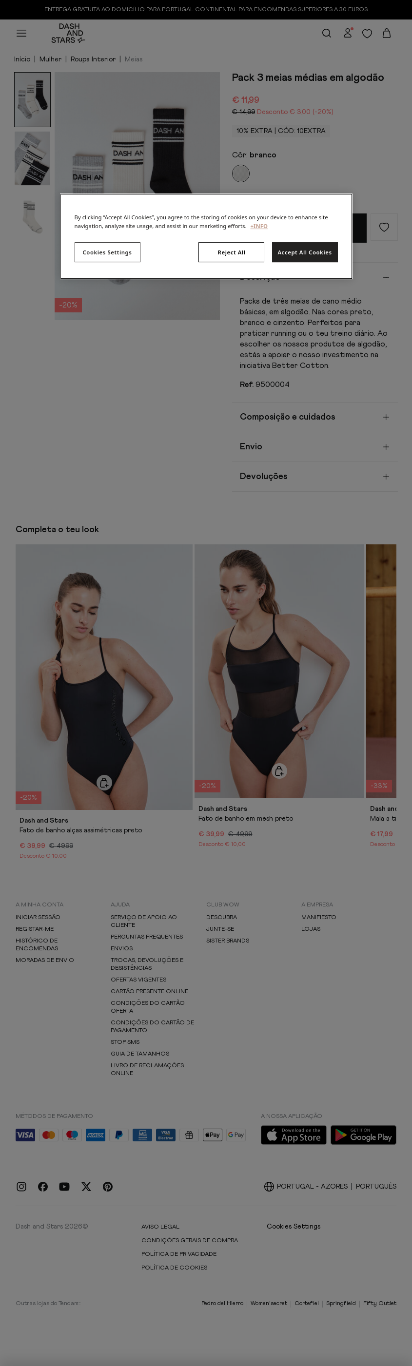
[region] (206, 237)
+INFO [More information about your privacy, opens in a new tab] (259, 226)
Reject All (232, 252)
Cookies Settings (107, 252)
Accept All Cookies (304, 252)
